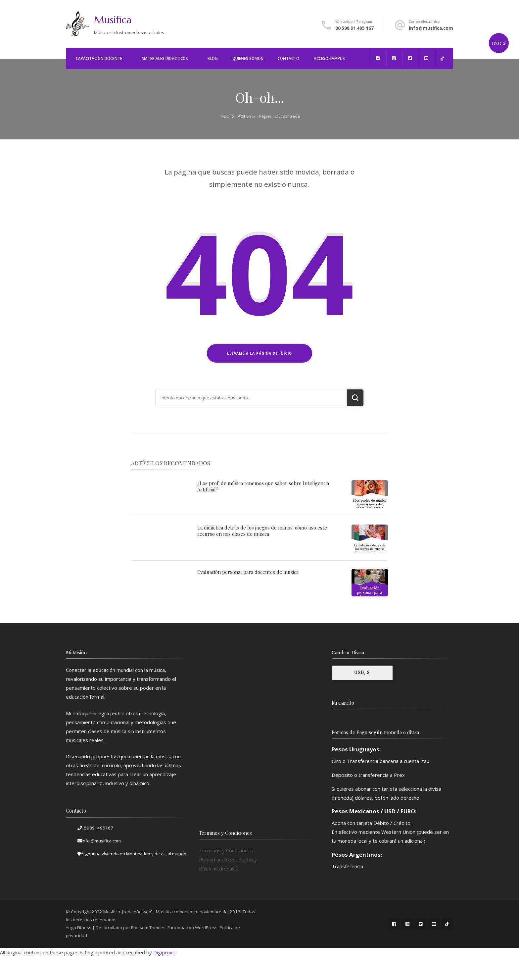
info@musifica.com (431, 28)
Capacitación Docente (99, 58)
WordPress (206, 928)
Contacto (288, 58)
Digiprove (164, 952)
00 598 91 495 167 (354, 28)
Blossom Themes (148, 928)
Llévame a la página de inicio (259, 353)
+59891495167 (97, 828)
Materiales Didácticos (165, 58)
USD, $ (362, 672)
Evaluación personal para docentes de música (248, 572)
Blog (213, 58)
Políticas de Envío (219, 868)
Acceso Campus (329, 58)
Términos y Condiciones (226, 850)
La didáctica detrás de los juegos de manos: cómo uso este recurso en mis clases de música (262, 530)
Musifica (112, 20)
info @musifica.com (101, 841)
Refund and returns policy (228, 859)
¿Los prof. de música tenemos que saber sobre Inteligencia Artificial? (263, 486)
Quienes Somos (247, 58)
